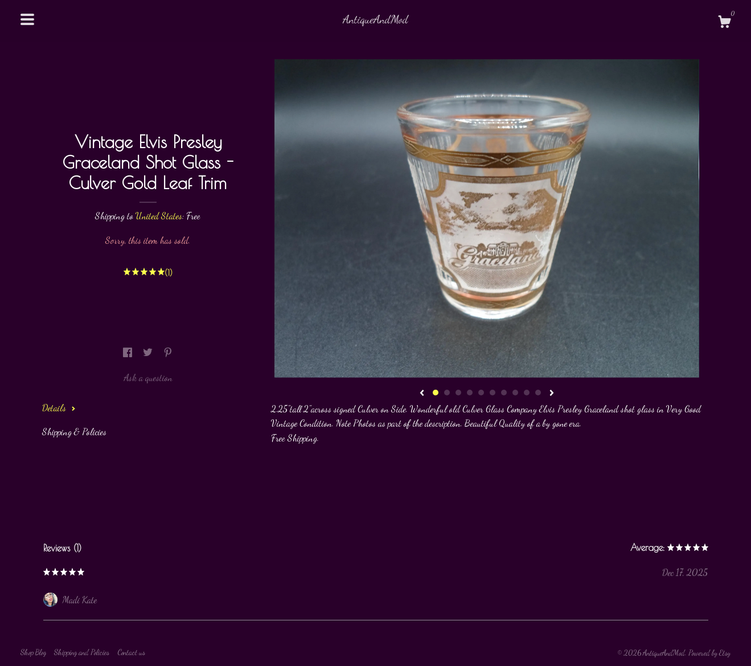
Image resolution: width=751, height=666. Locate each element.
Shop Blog (33, 652)
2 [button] (447, 392)
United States (159, 215)
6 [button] (492, 392)
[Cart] (724, 23)
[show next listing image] (552, 394)
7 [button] (504, 392)
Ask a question (148, 377)
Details (59, 407)
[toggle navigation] (27, 19)
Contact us (131, 652)
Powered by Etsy (709, 652)
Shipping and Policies (81, 652)
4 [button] (470, 392)
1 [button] (435, 392)
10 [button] (538, 392)
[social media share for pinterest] (168, 352)
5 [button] (481, 392)
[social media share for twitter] (149, 352)
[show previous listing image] (422, 394)
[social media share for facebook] (128, 352)
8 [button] (515, 392)
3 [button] (458, 392)
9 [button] (527, 392)
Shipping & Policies (74, 431)
